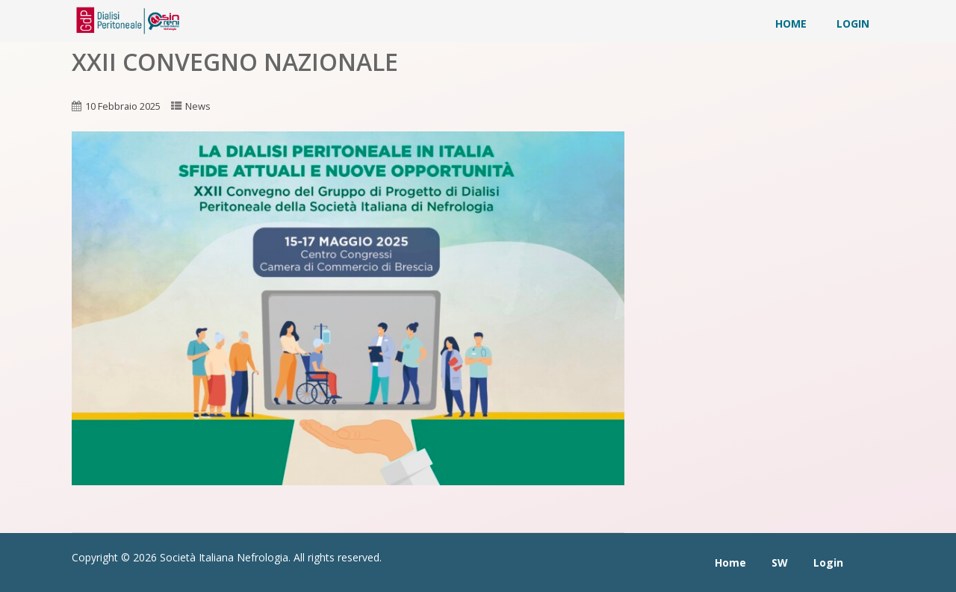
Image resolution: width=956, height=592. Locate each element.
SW (780, 562)
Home (791, 23)
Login (852, 23)
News (198, 106)
